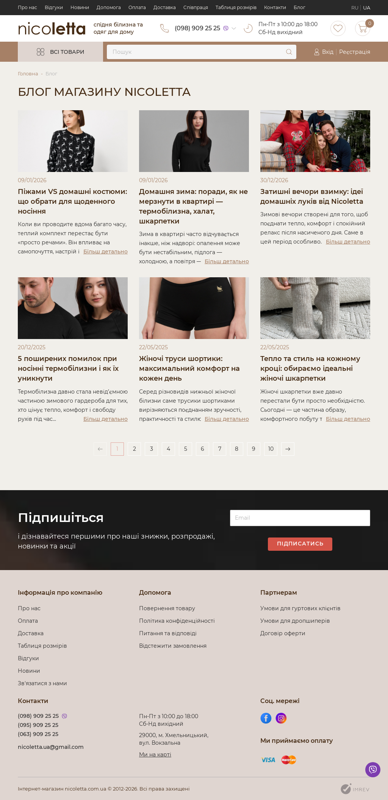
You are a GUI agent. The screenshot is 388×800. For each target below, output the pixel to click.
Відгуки (54, 7)
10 (271, 449)
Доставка (164, 7)
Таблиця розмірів (236, 7)
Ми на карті (155, 754)
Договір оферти (282, 633)
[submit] (289, 52)
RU (354, 8)
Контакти (275, 7)
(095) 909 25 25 (38, 725)
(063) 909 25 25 (38, 734)
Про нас (27, 7)
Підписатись (300, 544)
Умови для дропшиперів (295, 620)
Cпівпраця (195, 7)
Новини (79, 7)
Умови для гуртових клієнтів (300, 608)
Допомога (109, 7)
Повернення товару (167, 608)
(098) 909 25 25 (197, 28)
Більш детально (105, 251)
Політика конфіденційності (178, 620)
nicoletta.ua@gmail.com (51, 747)
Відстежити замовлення (173, 645)
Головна (28, 73)
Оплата (137, 7)
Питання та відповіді (168, 633)
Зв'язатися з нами (42, 683)
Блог (299, 7)
